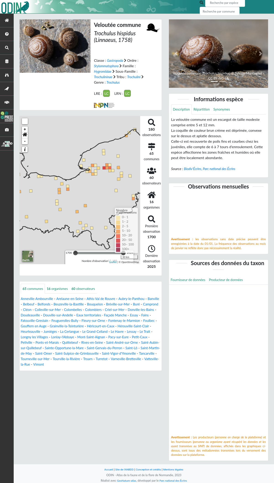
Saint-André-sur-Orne (85, 348)
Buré (24, 310)
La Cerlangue (144, 332)
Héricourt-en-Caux (36, 332)
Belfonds (59, 304)
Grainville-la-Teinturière (136, 326)
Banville (27, 304)
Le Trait (88, 337)
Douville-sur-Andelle (103, 315)
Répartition (204, 109)
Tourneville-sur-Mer (36, 364)
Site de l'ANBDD (123, 469)
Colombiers (128, 310)
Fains (65, 321)
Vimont (56, 370)
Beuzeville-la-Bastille (86, 304)
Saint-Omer (32, 359)
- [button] (25, 141)
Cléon (56, 310)
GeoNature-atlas (125, 480)
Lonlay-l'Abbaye (143, 337)
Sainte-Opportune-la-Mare (42, 353)
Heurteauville (102, 332)
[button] (25, 135)
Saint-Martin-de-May (142, 353)
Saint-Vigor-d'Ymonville (114, 359)
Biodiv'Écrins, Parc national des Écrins (212, 169)
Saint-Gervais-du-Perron (86, 353)
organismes (60, 289)
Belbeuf (42, 304)
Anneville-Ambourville (38, 299)
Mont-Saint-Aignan (36, 343)
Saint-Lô (115, 353)
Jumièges (123, 332)
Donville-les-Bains (45, 315)
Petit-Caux (88, 343)
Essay (53, 321)
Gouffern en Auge (100, 326)
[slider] (75, 253)
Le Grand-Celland (35, 337)
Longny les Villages (112, 337)
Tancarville (144, 359)
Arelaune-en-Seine (74, 299)
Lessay (74, 337)
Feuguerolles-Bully (120, 321)
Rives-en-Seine (53, 348)
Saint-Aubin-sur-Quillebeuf (127, 348)
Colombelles (105, 310)
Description (182, 109)
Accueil (105, 469)
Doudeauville (73, 315)
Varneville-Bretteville (134, 364)
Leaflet (113, 262)
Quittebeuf (29, 348)
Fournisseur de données (190, 280)
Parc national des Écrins (174, 480)
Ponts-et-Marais (129, 343)
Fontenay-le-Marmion (49, 326)
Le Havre (59, 337)
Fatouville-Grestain (87, 321)
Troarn (93, 364)
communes (34, 289)
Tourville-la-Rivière (70, 364)
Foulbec (76, 326)
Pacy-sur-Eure (65, 343)
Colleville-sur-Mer (78, 310)
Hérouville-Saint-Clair (71, 332)
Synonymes (226, 109)
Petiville (106, 343)
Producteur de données (230, 280)
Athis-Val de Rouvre (108, 299)
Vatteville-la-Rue (34, 370)
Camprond (39, 310)
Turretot (108, 364)
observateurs (88, 289)
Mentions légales (176, 469)
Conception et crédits (149, 469)
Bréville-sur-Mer (139, 304)
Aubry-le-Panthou (141, 299)
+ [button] (25, 129)
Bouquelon (114, 304)
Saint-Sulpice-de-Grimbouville (69, 359)
